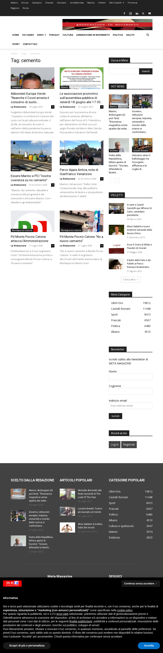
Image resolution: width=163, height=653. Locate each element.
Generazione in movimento (93, 34)
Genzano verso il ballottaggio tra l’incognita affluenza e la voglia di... (141, 162)
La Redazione (18, 106)
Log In (115, 444)
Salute (130, 34)
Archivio (114, 150)
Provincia (132, 2)
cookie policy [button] (124, 610)
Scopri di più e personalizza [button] (26, 645)
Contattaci (30, 44)
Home (15, 34)
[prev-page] (111, 180)
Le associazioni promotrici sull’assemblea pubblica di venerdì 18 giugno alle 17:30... (81, 98)
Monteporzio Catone (22, 230)
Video (41, 34)
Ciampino (37, 2)
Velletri (102, 2)
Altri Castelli (116, 2)
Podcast (54, 34)
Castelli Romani (140, 150)
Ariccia (24, 2)
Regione (15, 8)
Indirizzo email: (118, 400)
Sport (16, 44)
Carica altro (130, 279)
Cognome (115, 386)
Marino (91, 2)
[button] (147, 35)
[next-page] (117, 180)
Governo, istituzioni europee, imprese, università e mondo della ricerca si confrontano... (142, 121)
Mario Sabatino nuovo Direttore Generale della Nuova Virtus (139, 230)
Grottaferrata (77, 2)
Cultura (68, 34)
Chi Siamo (28, 34)
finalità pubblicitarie (80, 621)
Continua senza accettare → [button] (140, 583)
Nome (113, 371)
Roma (26, 8)
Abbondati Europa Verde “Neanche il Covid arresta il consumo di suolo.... (30, 98)
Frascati (49, 2)
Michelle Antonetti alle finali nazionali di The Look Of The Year (90, 494)
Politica (118, 34)
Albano (14, 2)
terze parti (62, 613)
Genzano (61, 2)
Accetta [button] (149, 645)
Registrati (129, 444)
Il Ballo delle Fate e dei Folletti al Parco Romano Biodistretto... (139, 263)
